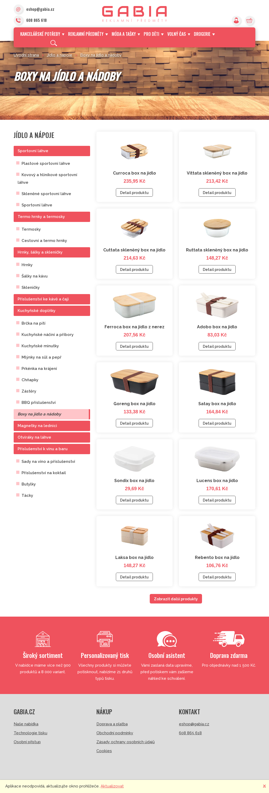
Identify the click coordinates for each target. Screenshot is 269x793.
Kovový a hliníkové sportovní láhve (47, 178)
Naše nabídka (26, 724)
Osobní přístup (27, 742)
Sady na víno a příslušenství (48, 461)
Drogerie (204, 34)
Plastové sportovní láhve (46, 163)
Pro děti (153, 34)
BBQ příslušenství (39, 402)
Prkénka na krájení (39, 368)
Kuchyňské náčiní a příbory (48, 334)
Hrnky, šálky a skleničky (40, 252)
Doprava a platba (112, 724)
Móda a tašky (126, 34)
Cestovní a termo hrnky (44, 240)
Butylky (29, 484)
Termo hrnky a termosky (41, 216)
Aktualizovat (112, 786)
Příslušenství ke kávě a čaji (43, 299)
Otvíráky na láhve (34, 437)
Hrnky (27, 264)
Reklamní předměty (88, 34)
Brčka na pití (33, 323)
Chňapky (30, 380)
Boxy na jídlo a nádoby (101, 55)
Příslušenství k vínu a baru (43, 449)
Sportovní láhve (33, 150)
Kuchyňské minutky (40, 346)
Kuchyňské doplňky (36, 310)
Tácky (27, 495)
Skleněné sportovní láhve (46, 193)
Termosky (31, 229)
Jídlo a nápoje (59, 55)
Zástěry (29, 391)
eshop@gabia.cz (34, 9)
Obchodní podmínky (114, 733)
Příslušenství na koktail (44, 472)
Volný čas (178, 34)
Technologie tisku (30, 733)
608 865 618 (30, 20)
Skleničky (31, 287)
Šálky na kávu (35, 276)
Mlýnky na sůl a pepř (41, 357)
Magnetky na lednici (37, 425)
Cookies (104, 751)
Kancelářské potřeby (42, 34)
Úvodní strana (26, 55)
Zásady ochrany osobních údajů (125, 742)
